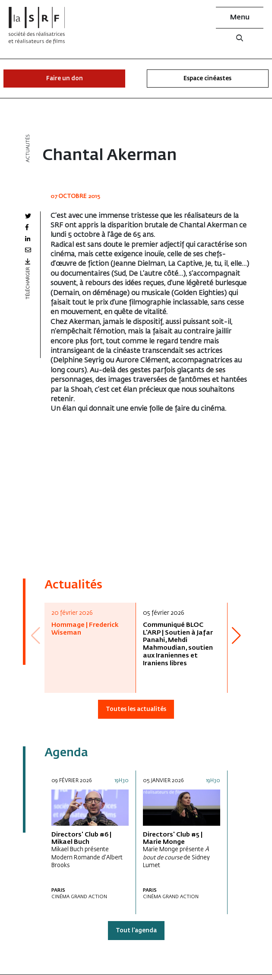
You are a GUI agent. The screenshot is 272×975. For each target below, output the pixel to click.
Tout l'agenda (136, 931)
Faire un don (64, 79)
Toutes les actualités (136, 709)
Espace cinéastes (207, 79)
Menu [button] (240, 17)
